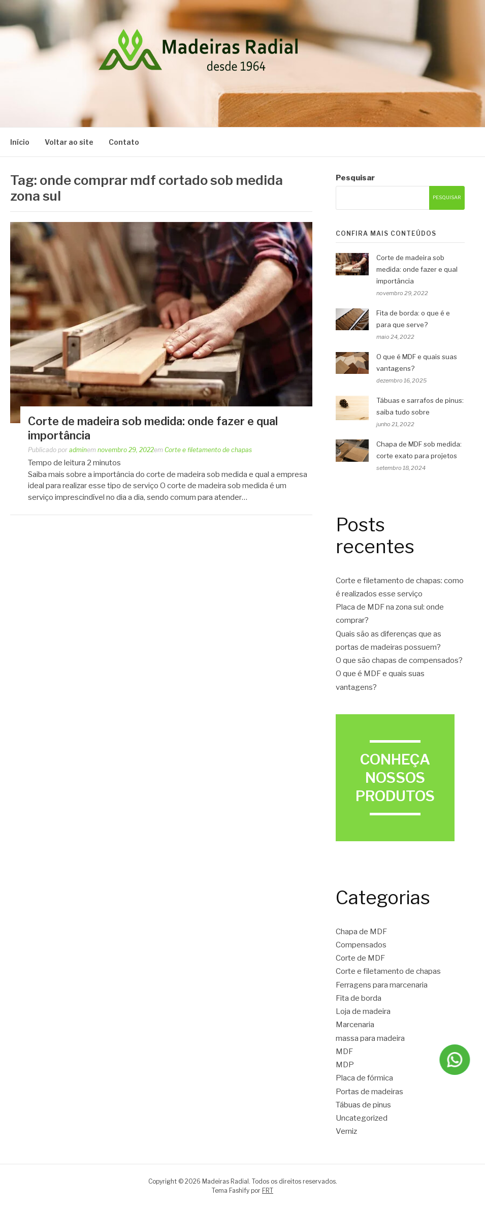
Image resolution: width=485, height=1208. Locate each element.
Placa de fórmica (364, 1078)
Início (19, 142)
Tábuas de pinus (363, 1104)
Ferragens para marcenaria (382, 985)
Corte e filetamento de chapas (208, 450)
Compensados (361, 944)
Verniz (346, 1131)
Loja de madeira (363, 1011)
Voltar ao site (69, 142)
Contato (124, 142)
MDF (344, 1051)
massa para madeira (370, 1038)
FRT (267, 1190)
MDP (345, 1064)
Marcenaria (355, 1024)
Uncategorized (361, 1118)
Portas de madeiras (369, 1091)
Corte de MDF (360, 958)
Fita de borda (358, 998)
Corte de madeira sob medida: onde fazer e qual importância (417, 269)
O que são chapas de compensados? (399, 660)
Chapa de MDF (361, 931)
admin (78, 450)
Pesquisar (355, 177)
